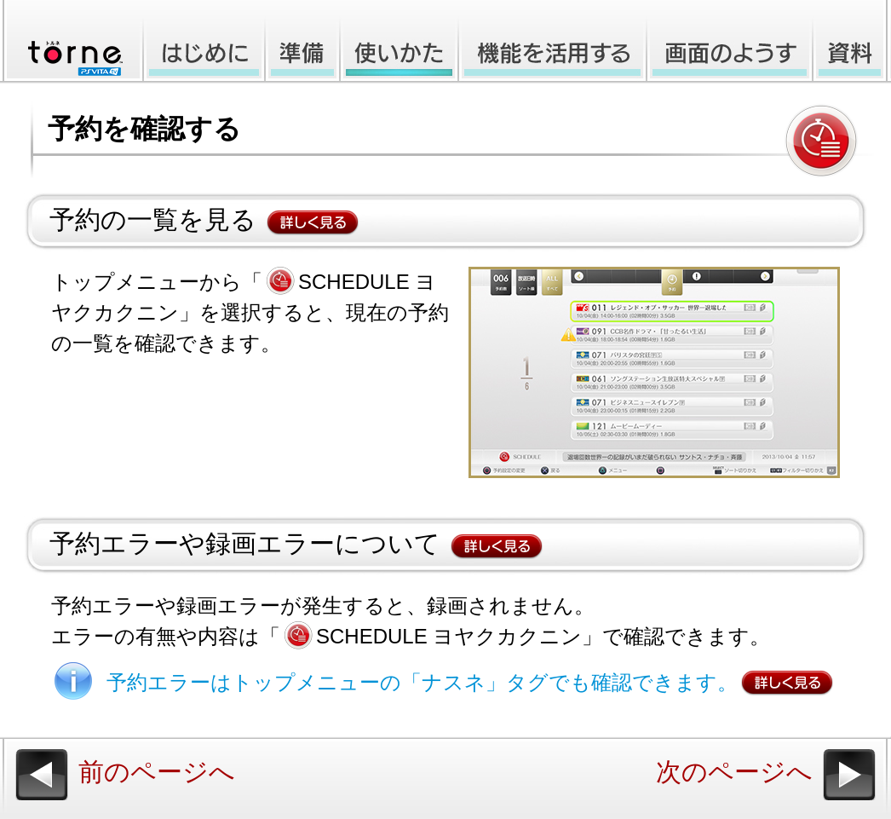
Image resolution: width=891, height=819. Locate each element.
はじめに (202, 42)
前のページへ (156, 772)
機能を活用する (552, 42)
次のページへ (734, 772)
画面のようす (730, 42)
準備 (302, 42)
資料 (851, 42)
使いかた (399, 42)
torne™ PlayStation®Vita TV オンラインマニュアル (70, 42)
